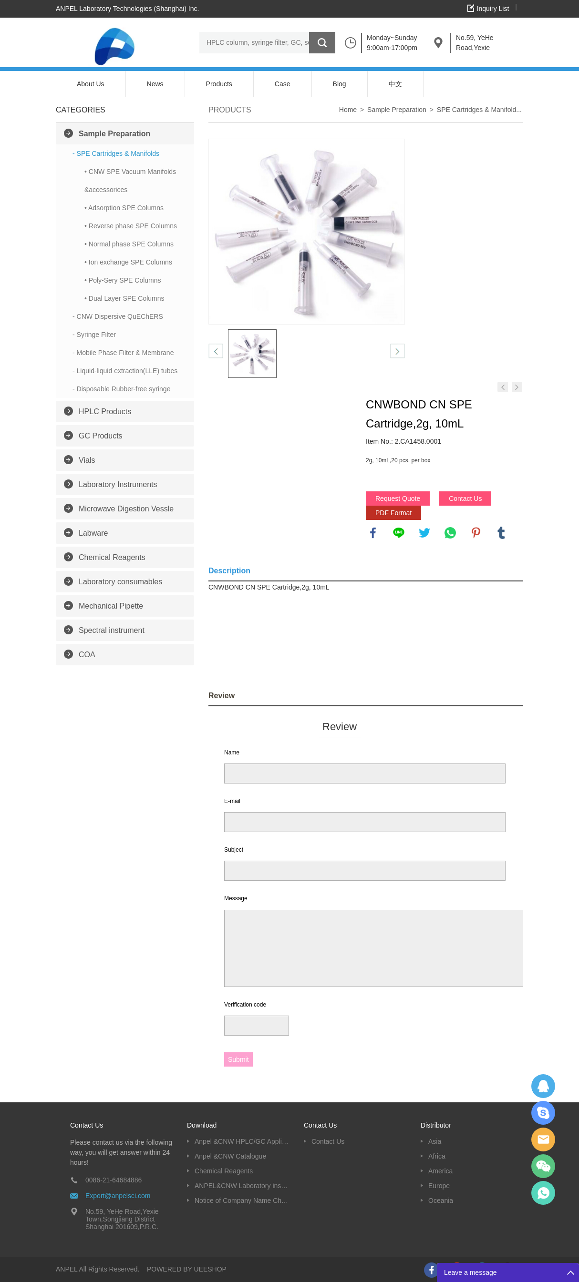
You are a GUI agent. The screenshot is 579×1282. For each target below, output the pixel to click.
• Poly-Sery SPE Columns (122, 280)
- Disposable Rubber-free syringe (121, 389)
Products (219, 84)
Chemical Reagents (112, 557)
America (440, 1171)
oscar (543, 1193)
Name (231, 752)
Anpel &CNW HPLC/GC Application (242, 1141)
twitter (424, 533)
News (155, 84)
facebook (373, 533)
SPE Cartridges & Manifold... (479, 109)
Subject (233, 849)
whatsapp (450, 533)
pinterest (476, 533)
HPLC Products (105, 411)
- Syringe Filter (94, 334)
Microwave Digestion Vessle (126, 509)
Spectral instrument (112, 630)
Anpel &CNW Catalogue (230, 1156)
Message (236, 898)
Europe (439, 1186)
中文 (395, 84)
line (399, 533)
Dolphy (543, 1086)
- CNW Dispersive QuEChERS (117, 316)
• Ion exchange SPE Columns (128, 262)
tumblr (501, 533)
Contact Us (465, 498)
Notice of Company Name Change (242, 1200)
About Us (90, 84)
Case (282, 84)
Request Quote (397, 498)
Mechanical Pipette (111, 606)
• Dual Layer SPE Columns (124, 298)
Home (348, 109)
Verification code (245, 1004)
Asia (434, 1141)
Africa (436, 1156)
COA (87, 655)
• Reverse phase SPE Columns (130, 226)
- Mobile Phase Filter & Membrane (123, 352)
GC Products (101, 436)
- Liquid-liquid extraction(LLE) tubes (124, 371)
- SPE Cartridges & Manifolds (115, 153)
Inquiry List (493, 8)
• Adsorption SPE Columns (124, 208)
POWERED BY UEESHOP (187, 1269)
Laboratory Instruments (118, 484)
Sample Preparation (114, 134)
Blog (339, 84)
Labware (93, 533)
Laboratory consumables (120, 582)
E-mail (232, 801)
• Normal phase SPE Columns (129, 244)
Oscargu (543, 1113)
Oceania (440, 1200)
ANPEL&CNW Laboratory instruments (242, 1186)
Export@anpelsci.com (117, 1196)
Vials (87, 460)
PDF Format (393, 513)
